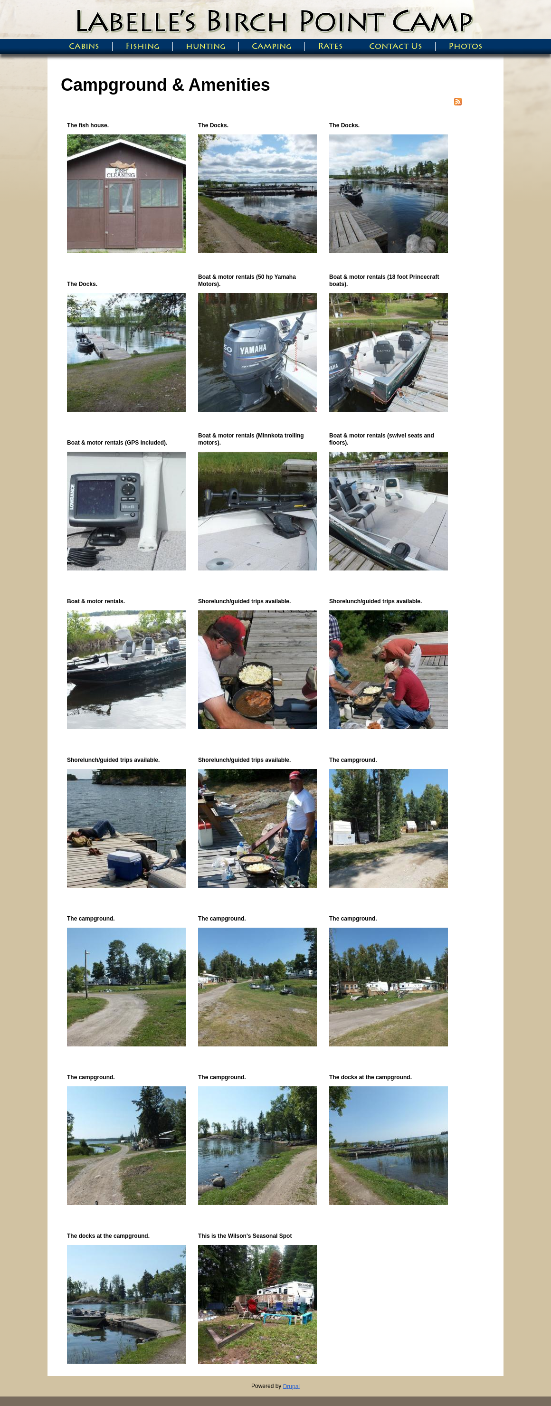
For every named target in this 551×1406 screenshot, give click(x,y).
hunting (206, 46)
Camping (272, 46)
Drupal (291, 1386)
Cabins (84, 46)
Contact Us (395, 46)
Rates (330, 46)
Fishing (142, 46)
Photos (465, 46)
